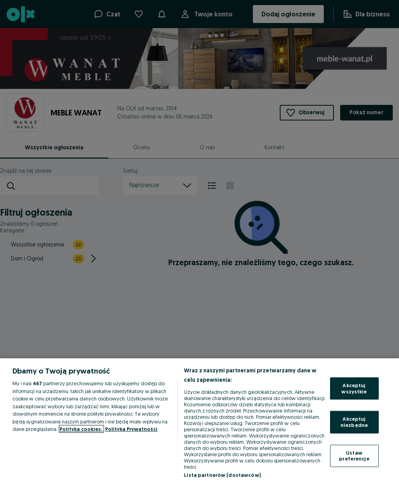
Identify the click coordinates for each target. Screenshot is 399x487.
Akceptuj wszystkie (354, 388)
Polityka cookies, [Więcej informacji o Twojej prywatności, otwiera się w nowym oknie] (81, 429)
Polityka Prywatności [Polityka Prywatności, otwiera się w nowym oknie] (131, 429)
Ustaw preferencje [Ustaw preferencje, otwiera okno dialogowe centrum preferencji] (354, 455)
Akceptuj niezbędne (354, 422)
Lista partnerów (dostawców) (222, 475)
